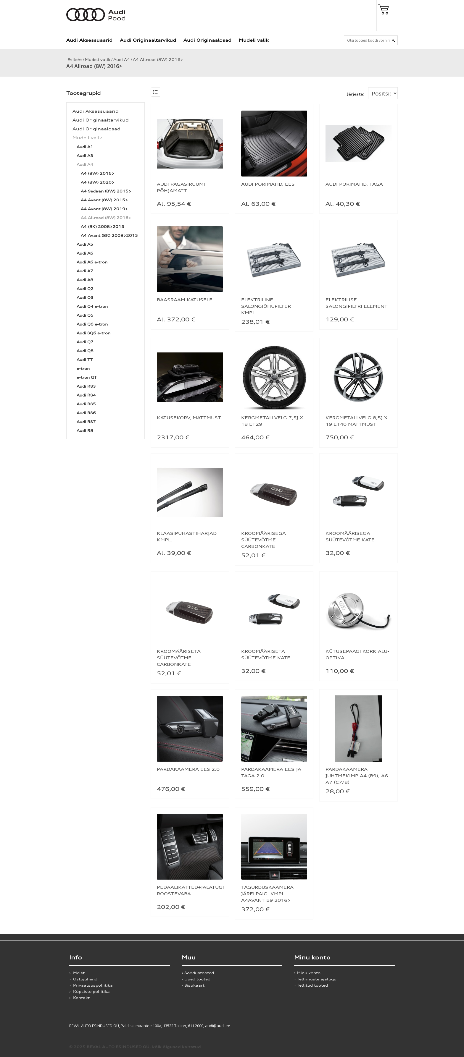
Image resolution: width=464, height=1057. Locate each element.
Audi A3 (85, 155)
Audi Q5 (85, 315)
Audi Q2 (85, 288)
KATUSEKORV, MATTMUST (189, 417)
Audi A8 (85, 280)
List (155, 92)
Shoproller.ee (384, 1026)
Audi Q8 (85, 351)
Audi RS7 (86, 422)
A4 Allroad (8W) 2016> (158, 59)
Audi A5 (85, 244)
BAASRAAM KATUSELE (184, 299)
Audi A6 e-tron (92, 262)
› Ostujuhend (83, 979)
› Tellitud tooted (311, 985)
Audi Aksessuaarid (89, 40)
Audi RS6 (86, 413)
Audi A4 (121, 59)
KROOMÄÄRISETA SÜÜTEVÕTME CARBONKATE (179, 658)
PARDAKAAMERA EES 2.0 (188, 769)
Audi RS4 (86, 395)
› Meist (77, 973)
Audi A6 (85, 253)
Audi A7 (85, 271)
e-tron (83, 368)
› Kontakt (79, 998)
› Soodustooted (198, 973)
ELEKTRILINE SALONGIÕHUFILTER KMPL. (266, 306)
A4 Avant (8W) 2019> (104, 209)
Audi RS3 (86, 386)
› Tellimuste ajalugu (315, 979)
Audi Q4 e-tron (92, 306)
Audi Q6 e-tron (92, 324)
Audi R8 (85, 430)
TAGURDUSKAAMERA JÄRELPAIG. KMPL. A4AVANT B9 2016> (267, 894)
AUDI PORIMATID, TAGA (354, 184)
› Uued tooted (196, 979)
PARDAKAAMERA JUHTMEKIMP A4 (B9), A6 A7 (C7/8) (357, 776)
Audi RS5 (86, 404)
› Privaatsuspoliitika (91, 985)
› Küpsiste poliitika (89, 991)
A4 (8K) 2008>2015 (102, 226)
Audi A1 (85, 147)
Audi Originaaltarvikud (148, 40)
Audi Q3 (85, 297)
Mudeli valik (253, 40)
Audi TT (85, 359)
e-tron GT (87, 377)
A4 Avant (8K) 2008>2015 (109, 235)
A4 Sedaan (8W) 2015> (106, 191)
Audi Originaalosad (207, 40)
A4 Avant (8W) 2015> (104, 200)
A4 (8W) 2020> (97, 182)
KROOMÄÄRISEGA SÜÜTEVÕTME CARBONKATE (263, 540)
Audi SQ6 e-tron (93, 333)
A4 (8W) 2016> (97, 173)
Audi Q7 (85, 342)
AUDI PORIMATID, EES (268, 184)
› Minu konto (307, 973)
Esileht (74, 59)
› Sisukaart (193, 985)
